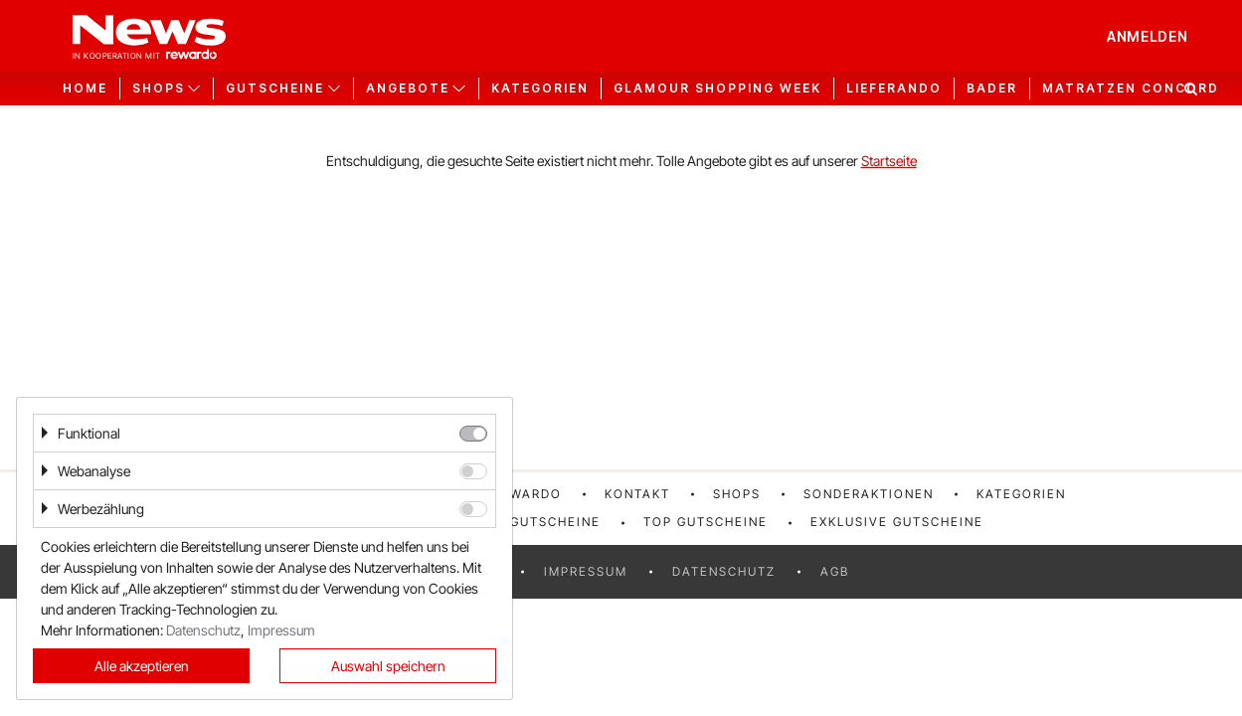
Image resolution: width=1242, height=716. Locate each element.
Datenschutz (724, 571)
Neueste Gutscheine (521, 521)
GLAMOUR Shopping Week (717, 88)
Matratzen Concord (1130, 88)
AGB (834, 571)
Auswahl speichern (388, 665)
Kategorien (540, 88)
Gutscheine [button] (275, 88)
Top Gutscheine (705, 521)
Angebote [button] (407, 88)
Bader (992, 88)
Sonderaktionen (868, 493)
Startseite (889, 160)
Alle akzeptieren (141, 665)
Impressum (585, 571)
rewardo (527, 493)
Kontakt (637, 493)
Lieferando (894, 88)
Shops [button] (158, 88)
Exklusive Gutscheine (896, 521)
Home (85, 88)
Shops (737, 493)
